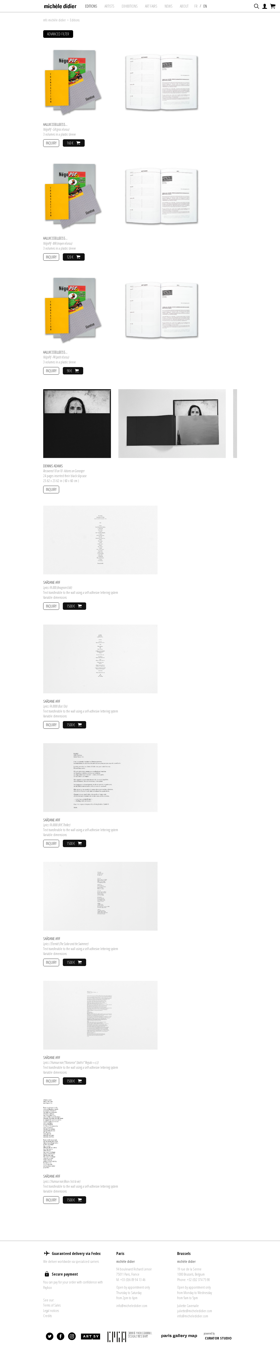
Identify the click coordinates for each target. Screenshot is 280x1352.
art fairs (151, 6)
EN (205, 6)
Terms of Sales (52, 1305)
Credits (47, 1315)
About (184, 6)
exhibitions (130, 6)
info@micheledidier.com (131, 1305)
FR (196, 6)
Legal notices (51, 1310)
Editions (91, 6)
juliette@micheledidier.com (194, 1310)
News (169, 6)
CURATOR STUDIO (218, 1338)
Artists (109, 6)
